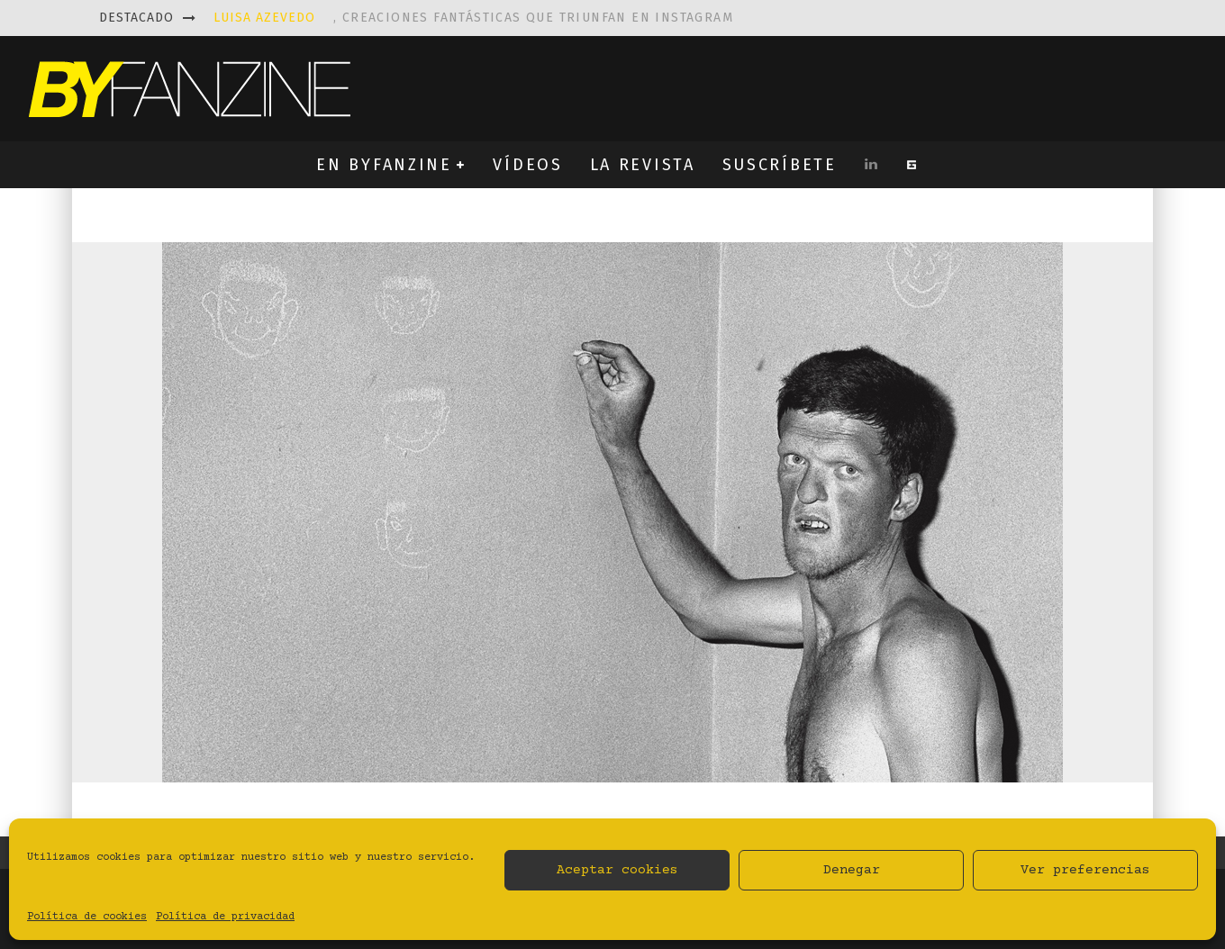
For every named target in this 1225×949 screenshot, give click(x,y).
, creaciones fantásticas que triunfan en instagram (473, 17)
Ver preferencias (1085, 870)
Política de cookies (87, 917)
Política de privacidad (225, 917)
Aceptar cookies (617, 870)
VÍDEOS (527, 165)
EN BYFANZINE (383, 165)
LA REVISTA (642, 165)
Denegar (851, 870)
